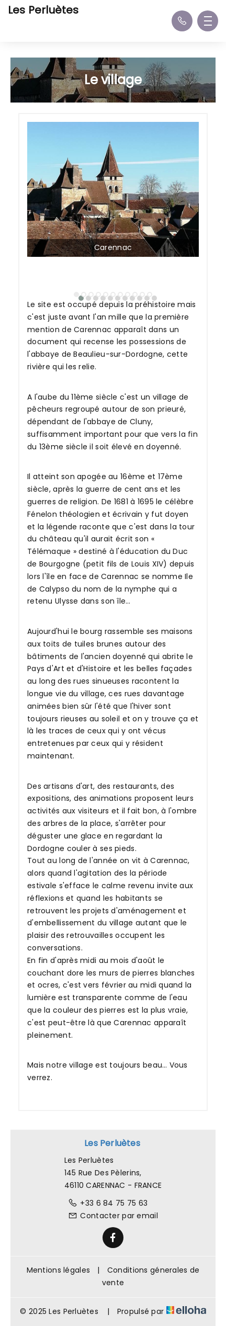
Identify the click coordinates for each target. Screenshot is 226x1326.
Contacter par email (113, 1215)
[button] (76, 294)
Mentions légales (58, 1270)
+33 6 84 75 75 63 (108, 1203)
